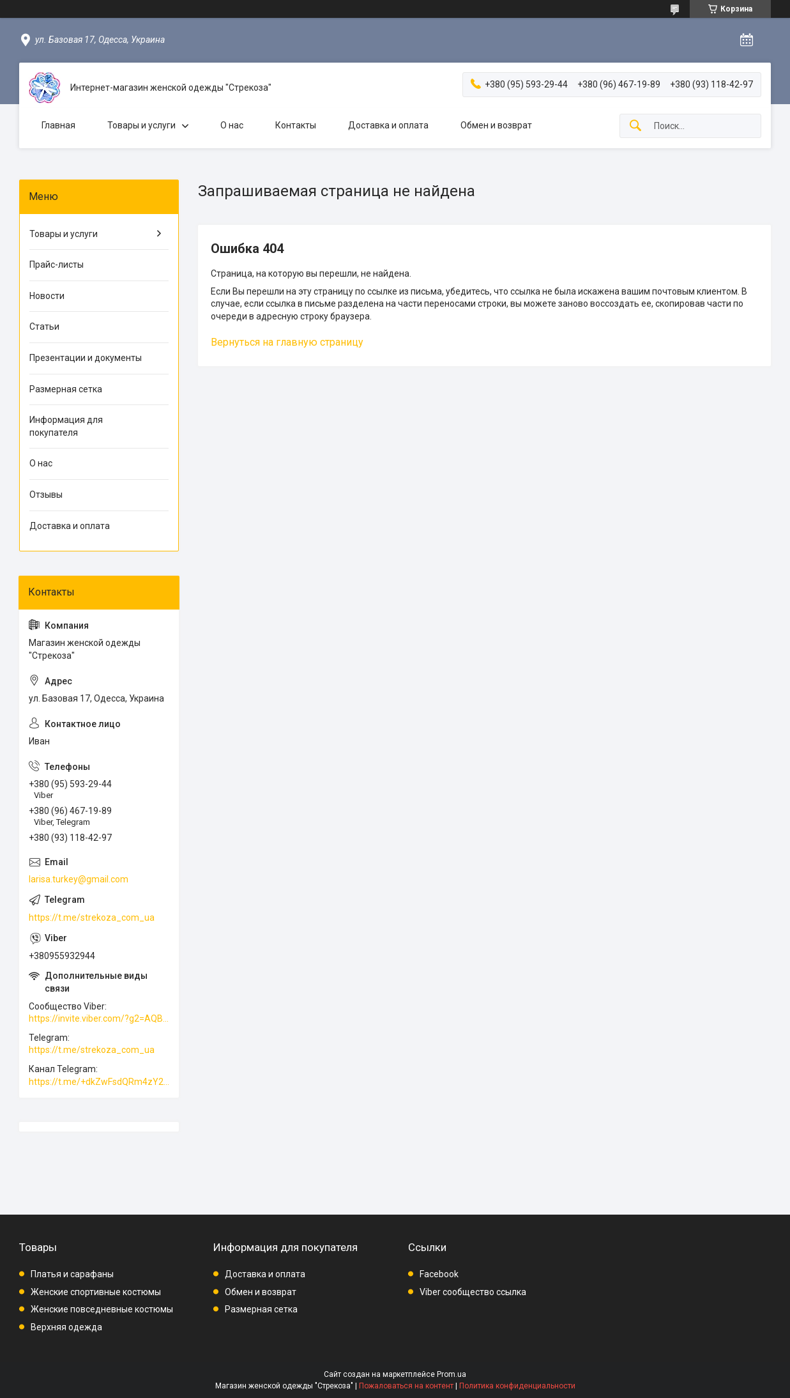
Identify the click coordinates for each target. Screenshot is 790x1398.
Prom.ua (451, 1374)
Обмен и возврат (496, 125)
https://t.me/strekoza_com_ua (92, 917)
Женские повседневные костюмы (102, 1309)
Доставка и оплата (388, 125)
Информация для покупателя (66, 426)
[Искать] (635, 126)
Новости (47, 296)
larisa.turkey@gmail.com (78, 879)
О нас (231, 125)
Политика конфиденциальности (517, 1385)
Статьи (44, 326)
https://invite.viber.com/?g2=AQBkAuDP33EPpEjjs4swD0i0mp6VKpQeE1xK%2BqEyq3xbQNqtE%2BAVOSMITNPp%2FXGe (99, 1018)
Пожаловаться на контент (406, 1385)
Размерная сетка (65, 389)
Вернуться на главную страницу (287, 342)
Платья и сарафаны (72, 1274)
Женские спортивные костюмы (96, 1292)
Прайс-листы (56, 264)
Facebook (439, 1274)
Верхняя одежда (66, 1327)
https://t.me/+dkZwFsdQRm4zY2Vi (99, 1082)
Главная (58, 125)
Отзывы (46, 494)
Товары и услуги (141, 125)
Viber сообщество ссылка (473, 1292)
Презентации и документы (85, 358)
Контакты (295, 125)
